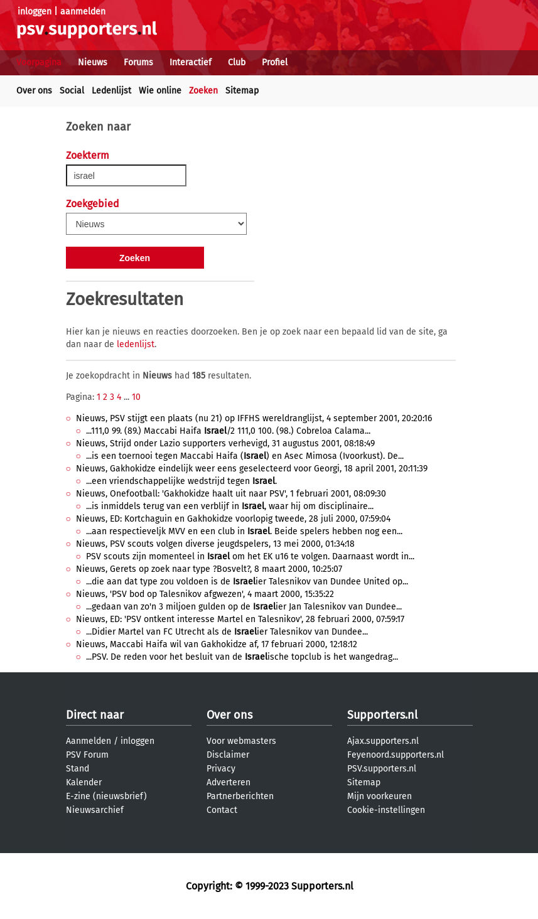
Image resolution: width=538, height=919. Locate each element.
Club (236, 62)
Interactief (190, 62)
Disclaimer (228, 755)
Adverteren (228, 782)
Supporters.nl (382, 715)
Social (72, 90)
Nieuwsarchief (95, 810)
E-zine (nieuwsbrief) (106, 796)
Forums (138, 62)
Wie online (160, 90)
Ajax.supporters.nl (383, 741)
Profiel (275, 62)
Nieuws (92, 62)
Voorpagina (39, 62)
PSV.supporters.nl (381, 768)
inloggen (34, 11)
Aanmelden (88, 741)
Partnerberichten (240, 796)
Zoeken (203, 90)
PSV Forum (87, 755)
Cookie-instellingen (386, 810)
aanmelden (82, 11)
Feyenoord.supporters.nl (395, 755)
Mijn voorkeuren (379, 796)
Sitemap (242, 90)
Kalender (84, 782)
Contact (222, 810)
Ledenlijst (111, 90)
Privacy (221, 768)
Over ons (34, 90)
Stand (77, 768)
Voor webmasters (241, 741)
